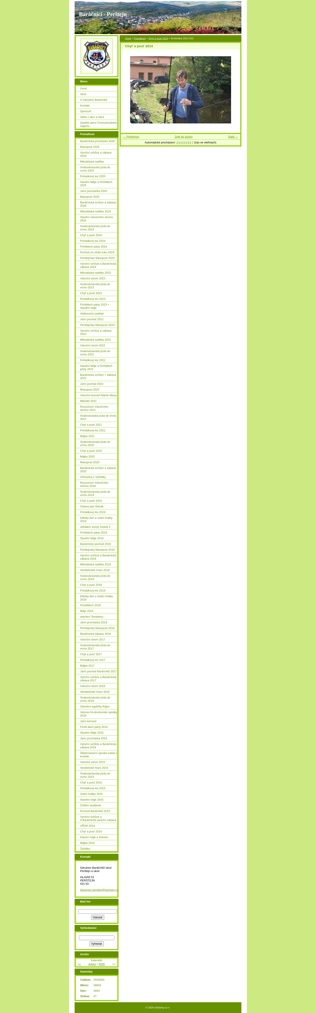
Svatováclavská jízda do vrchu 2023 (95, 285)
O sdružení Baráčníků (93, 99)
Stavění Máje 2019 (92, 538)
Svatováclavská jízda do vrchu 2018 (95, 577)
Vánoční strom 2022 (92, 345)
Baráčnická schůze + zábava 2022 (98, 376)
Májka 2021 (87, 436)
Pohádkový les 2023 (92, 298)
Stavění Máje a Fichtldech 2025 (96, 183)
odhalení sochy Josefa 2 (95, 526)
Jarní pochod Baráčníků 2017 (98, 671)
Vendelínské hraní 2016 (95, 691)
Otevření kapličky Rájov (95, 706)
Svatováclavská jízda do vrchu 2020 (95, 443)
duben (92, 964)
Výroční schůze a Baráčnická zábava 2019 (98, 557)
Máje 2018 (86, 611)
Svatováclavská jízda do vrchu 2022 (95, 352)
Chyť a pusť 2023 (91, 293)
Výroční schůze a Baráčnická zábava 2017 (98, 678)
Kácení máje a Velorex (94, 837)
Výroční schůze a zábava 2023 (95, 332)
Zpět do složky (183, 136)
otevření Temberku (91, 616)
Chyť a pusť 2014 (158, 38)
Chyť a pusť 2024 (91, 235)
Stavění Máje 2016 (92, 732)
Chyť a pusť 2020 (91, 450)
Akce (83, 94)
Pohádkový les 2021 (92, 430)
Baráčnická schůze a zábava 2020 (98, 469)
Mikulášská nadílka (92, 161)
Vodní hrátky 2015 (91, 794)
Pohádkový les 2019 (92, 512)
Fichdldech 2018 (90, 605)
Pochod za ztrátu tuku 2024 (97, 252)
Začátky (85, 848)
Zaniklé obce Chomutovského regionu (98, 124)
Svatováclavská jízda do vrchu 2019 (95, 493)
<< (79, 964)
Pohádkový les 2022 (92, 360)
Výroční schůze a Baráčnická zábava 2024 (98, 265)
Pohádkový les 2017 (92, 660)
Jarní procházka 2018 (93, 622)
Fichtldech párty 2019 (93, 532)
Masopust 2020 (89, 462)
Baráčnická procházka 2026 (97, 141)
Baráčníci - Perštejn (103, 14)
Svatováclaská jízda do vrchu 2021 (98, 417)
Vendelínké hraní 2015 (94, 767)
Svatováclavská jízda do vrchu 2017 (95, 647)
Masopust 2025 (89, 196)
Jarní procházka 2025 (93, 191)
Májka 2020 (87, 456)
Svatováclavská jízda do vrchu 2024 (95, 227)
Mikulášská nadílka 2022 (95, 339)
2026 (102, 964)
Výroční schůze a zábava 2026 (95, 154)
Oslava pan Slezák (92, 506)
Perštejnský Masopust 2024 (97, 258)
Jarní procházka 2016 (93, 738)
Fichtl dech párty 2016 (94, 727)
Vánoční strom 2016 (92, 686)
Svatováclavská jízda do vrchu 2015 (95, 775)
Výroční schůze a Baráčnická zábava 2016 (98, 745)
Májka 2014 (87, 843)
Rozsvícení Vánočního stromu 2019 (94, 484)
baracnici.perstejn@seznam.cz (99, 890)
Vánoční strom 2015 (92, 762)
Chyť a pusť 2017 (91, 654)
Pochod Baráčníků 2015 (95, 811)
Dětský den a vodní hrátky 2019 (96, 519)
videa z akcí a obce (92, 117)
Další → (233, 136)
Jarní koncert (88, 721)
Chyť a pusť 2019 (91, 500)
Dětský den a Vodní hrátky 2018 (96, 598)
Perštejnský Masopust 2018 (97, 628)
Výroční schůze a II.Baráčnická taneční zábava (98, 818)
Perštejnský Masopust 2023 (97, 325)
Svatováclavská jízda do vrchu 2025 (95, 169)
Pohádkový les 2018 (92, 590)
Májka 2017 (87, 665)
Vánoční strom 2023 (92, 278)
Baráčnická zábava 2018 (95, 633)
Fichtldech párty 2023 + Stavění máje (94, 306)
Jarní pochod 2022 (91, 383)
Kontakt (85, 105)
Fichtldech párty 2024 (93, 246)
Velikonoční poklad (92, 313)
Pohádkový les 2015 (92, 788)
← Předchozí (131, 136)
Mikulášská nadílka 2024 (95, 211)
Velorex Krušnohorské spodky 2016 (98, 714)
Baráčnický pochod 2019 (95, 544)
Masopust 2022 (89, 389)
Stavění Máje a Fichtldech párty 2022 (96, 367)
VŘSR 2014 (87, 825)
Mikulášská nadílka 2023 (95, 272)
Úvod (128, 38)
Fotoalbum (140, 38)
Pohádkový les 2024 (92, 240)
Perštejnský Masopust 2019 (97, 549)
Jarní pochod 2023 (91, 319)
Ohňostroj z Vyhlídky (93, 477)
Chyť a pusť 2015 (91, 782)
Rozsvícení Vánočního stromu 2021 (94, 408)
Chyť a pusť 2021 (91, 424)
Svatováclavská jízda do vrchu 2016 (95, 699)
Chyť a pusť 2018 (91, 584)
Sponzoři (85, 111)
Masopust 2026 (89, 146)
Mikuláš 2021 (88, 401)
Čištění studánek (90, 805)
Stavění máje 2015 (92, 799)
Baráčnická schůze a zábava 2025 (98, 204)
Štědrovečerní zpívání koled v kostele (98, 754)
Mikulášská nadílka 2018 (95, 564)
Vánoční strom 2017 (92, 639)
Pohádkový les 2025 (92, 176)
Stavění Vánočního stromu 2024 (96, 218)
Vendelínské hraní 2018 (95, 570)
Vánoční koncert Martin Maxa (98, 395)
